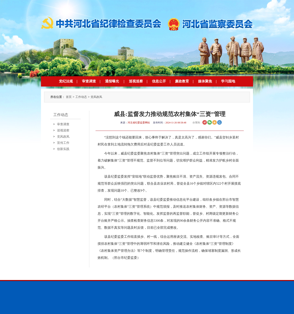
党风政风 (96, 96)
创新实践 (63, 149)
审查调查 (89, 81)
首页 (69, 96)
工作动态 (81, 96)
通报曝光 (112, 81)
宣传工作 (63, 142)
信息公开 (159, 81)
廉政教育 (182, 81)
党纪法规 (66, 81)
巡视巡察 (136, 81)
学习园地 (228, 81)
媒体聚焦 (205, 81)
